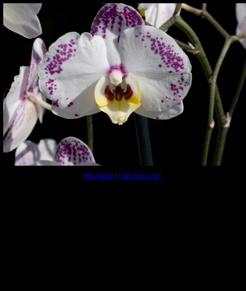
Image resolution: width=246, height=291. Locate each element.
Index (126, 175)
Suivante (149, 175)
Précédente (100, 175)
